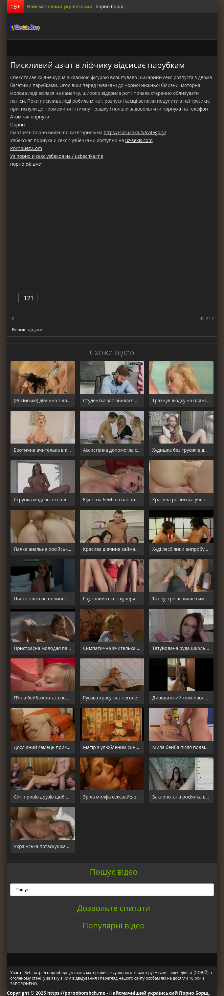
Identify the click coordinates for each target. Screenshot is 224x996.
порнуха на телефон (185, 109)
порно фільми (26, 164)
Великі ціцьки (27, 329)
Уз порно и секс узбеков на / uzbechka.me (56, 156)
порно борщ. (110, 6)
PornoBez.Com (26, 148)
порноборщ (23, 26)
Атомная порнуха (29, 117)
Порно (17, 124)
